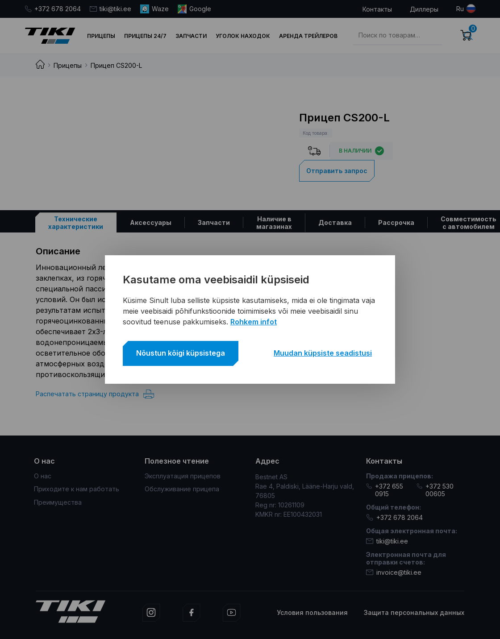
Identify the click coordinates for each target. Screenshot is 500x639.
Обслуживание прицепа (182, 489)
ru (460, 8)
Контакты (377, 9)
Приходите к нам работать (76, 489)
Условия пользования (312, 612)
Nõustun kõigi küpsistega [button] (180, 353)
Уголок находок (243, 36)
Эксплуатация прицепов (183, 476)
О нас (42, 476)
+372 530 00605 (435, 490)
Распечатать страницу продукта (95, 394)
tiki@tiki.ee (110, 8)
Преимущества (58, 502)
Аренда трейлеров (308, 36)
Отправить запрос (336, 170)
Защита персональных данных (414, 612)
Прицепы (101, 36)
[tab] (76, 222)
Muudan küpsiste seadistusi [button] (323, 353)
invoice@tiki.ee (393, 572)
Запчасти (191, 36)
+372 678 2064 (53, 8)
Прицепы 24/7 (145, 36)
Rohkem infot (253, 321)
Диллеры (424, 9)
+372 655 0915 (384, 490)
